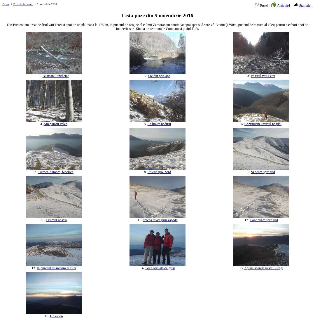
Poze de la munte (23, 4)
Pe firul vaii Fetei (263, 76)
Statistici (303, 5)
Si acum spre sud (263, 172)
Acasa (5, 4)
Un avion (56, 316)
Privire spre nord (159, 172)
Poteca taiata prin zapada (160, 220)
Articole (280, 5)
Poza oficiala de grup (160, 268)
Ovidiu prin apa (159, 76)
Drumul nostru (56, 220)
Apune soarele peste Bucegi (263, 268)
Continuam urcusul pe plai (262, 124)
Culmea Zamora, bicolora (56, 172)
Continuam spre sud (264, 220)
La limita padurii (159, 124)
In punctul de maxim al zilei (56, 268)
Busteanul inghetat (55, 76)
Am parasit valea (55, 124)
